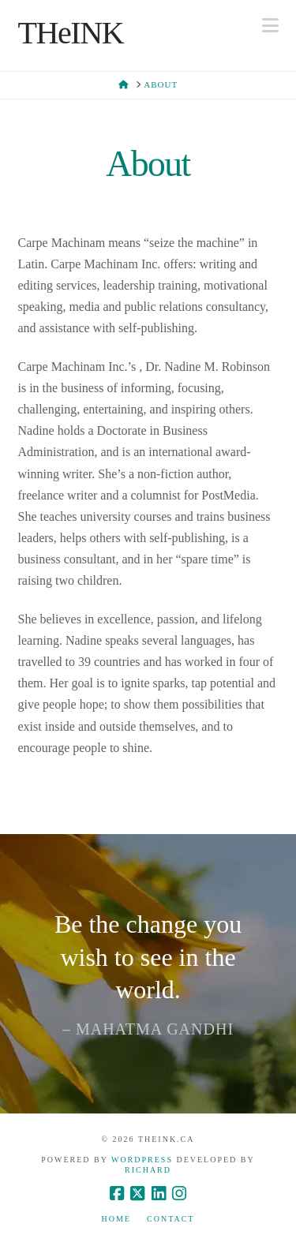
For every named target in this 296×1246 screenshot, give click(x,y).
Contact (170, 1218)
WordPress (142, 1159)
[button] (270, 26)
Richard (148, 1170)
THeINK (71, 33)
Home (116, 1218)
